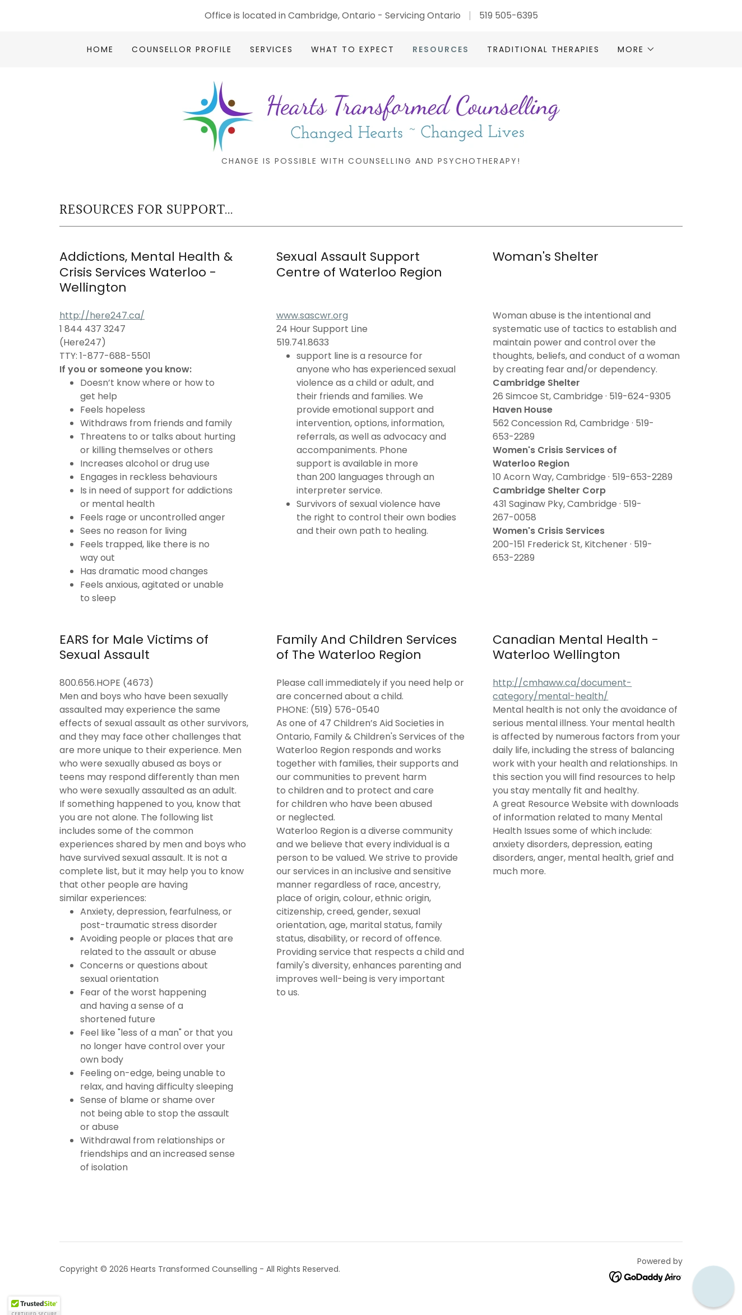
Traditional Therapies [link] (543, 49)
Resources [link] (440, 49)
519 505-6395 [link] (508, 15)
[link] (371, 115)
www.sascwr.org (312, 315)
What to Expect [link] (353, 49)
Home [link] (100, 49)
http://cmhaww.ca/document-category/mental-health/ (562, 689)
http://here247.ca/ (102, 315)
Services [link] (271, 49)
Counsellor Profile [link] (182, 49)
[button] (636, 49)
